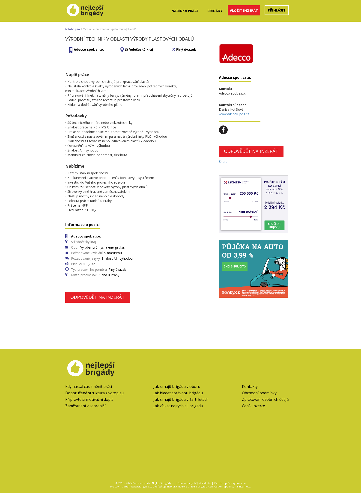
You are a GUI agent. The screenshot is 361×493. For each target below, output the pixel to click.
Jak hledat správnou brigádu (178, 392)
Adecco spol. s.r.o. (89, 49)
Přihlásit (277, 10)
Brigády (215, 10)
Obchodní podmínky (259, 392)
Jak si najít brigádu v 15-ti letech (181, 399)
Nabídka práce (185, 10)
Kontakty (250, 386)
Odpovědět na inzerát (97, 297)
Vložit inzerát (244, 10)
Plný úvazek (186, 49)
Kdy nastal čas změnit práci (88, 386)
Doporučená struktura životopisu (94, 392)
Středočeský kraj (139, 49)
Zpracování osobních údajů (265, 399)
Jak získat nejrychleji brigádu (178, 405)
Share (223, 161)
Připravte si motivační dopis (89, 399)
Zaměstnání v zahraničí (85, 405)
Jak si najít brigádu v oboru (177, 386)
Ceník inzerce (253, 405)
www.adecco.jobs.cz (234, 114)
